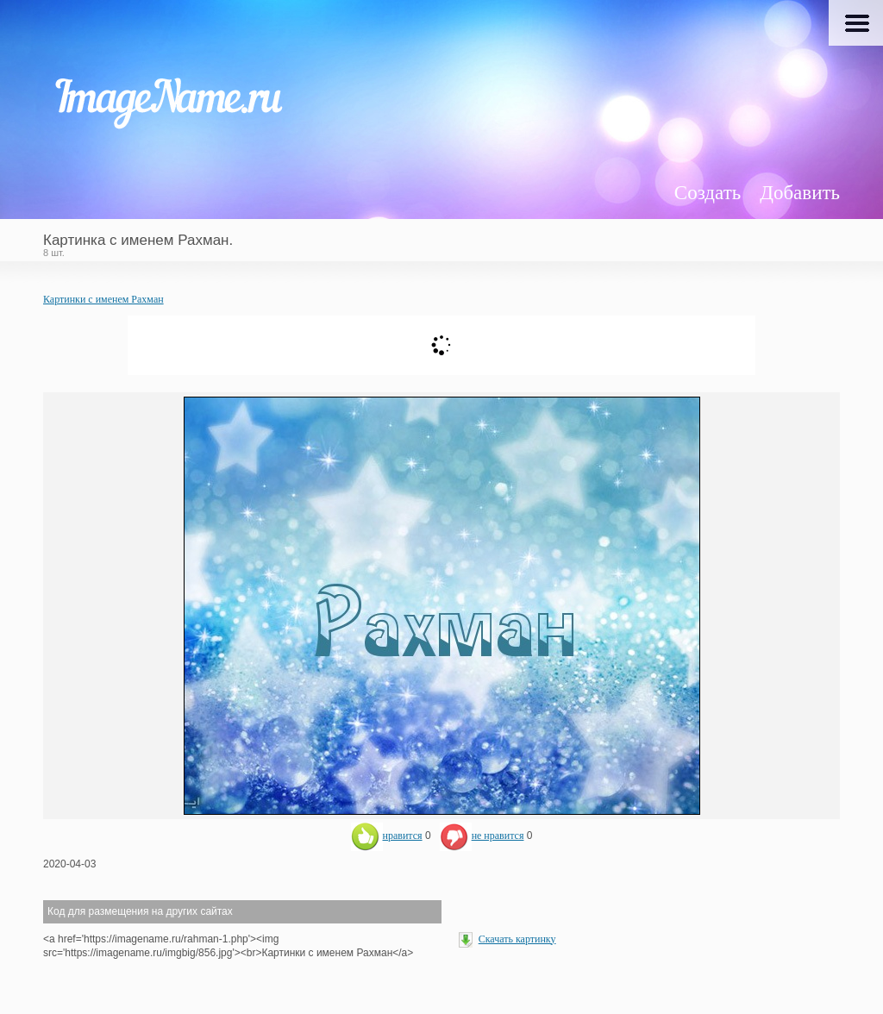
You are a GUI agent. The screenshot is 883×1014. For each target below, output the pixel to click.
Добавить (800, 192)
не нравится (482, 835)
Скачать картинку (517, 939)
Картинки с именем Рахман (103, 299)
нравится (387, 835)
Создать (707, 192)
